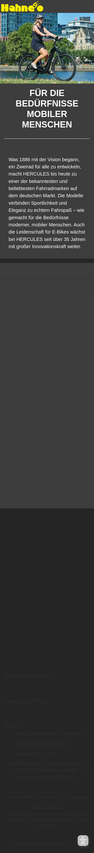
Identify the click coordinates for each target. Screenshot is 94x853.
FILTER (12, 271)
